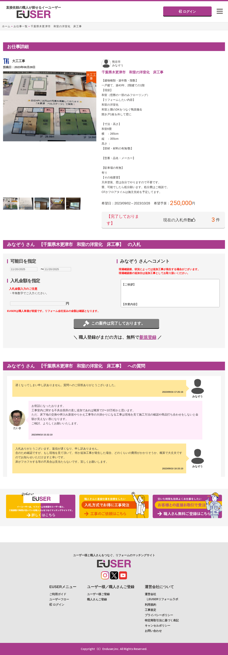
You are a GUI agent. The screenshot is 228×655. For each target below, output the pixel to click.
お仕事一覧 (21, 26)
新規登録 (147, 337)
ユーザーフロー (59, 599)
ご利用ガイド (57, 594)
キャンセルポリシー (157, 625)
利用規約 (150, 604)
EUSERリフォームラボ (163, 599)
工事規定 (150, 609)
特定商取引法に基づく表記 (162, 620)
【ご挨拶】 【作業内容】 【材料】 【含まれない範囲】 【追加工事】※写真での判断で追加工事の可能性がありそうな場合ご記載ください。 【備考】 (170, 293)
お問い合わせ (153, 630)
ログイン (187, 11)
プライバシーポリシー (159, 615)
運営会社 (150, 594)
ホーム (6, 26)
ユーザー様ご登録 (98, 594)
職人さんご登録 (97, 599)
